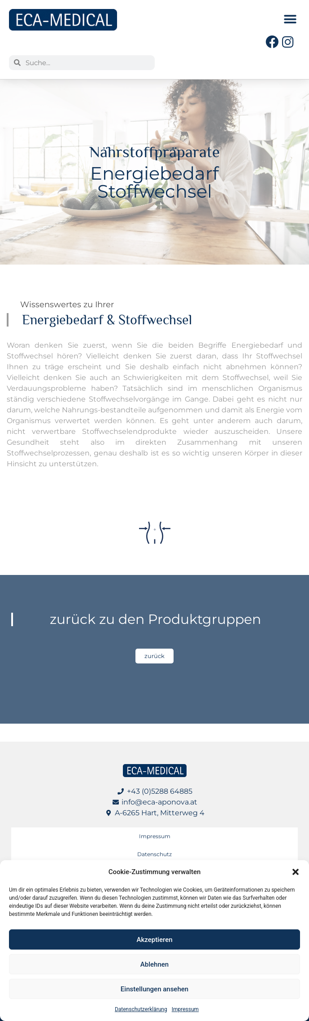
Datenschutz (154, 854)
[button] (295, 871)
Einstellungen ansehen (154, 989)
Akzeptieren (154, 940)
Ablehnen (154, 964)
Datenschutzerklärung (141, 1009)
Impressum (185, 1009)
